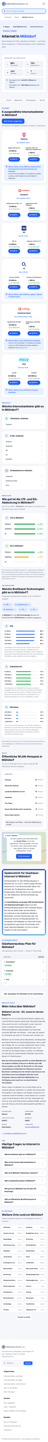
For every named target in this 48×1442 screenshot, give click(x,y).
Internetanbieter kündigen (13, 1380)
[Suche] (14, 1363)
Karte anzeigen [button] (24, 856)
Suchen (28, 1363)
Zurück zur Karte (24, 1317)
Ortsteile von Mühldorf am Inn (15, 1133)
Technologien (31, 100)
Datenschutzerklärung (12, 1426)
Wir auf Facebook (10, 1422)
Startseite (8, 17)
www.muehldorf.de (32, 1127)
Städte (16, 17)
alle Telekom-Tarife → (24, 143)
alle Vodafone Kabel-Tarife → (24, 317)
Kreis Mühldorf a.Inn (20, 27)
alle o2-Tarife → (24, 272)
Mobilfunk (18, 100)
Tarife (8, 100)
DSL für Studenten (10, 1388)
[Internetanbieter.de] (15, 3)
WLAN (42, 100)
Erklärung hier (22, 348)
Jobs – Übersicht (10, 1407)
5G (12, 506)
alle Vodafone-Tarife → (24, 198)
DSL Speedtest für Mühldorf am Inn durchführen (23, 994)
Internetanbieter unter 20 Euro (15, 1384)
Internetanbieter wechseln (13, 1376)
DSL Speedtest (9, 1403)
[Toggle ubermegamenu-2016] (44, 3)
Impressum (8, 1430)
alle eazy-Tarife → (24, 367)
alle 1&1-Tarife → (24, 236)
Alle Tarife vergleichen (13, 121)
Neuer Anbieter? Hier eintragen (15, 1411)
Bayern (7, 27)
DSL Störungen (9, 1392)
